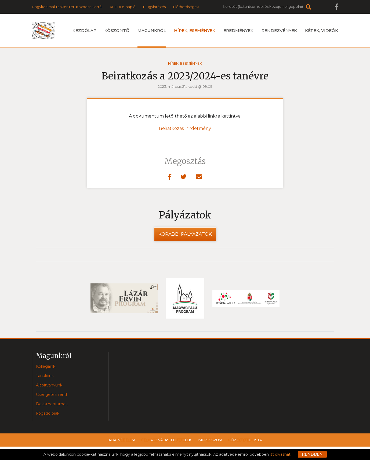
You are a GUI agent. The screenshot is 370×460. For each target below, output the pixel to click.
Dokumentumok (52, 403)
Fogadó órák (47, 413)
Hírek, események (194, 30)
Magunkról (151, 38)
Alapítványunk (49, 385)
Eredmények (238, 30)
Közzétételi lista (245, 440)
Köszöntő (116, 30)
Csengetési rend (51, 394)
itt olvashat (280, 454)
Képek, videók (321, 30)
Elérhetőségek (186, 7)
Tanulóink (45, 375)
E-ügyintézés (154, 7)
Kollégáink (45, 366)
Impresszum (210, 440)
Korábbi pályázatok (185, 234)
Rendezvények (279, 30)
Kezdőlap (84, 30)
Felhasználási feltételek (166, 440)
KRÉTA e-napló (123, 7)
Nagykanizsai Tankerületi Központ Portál (67, 7)
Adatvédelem (121, 440)
